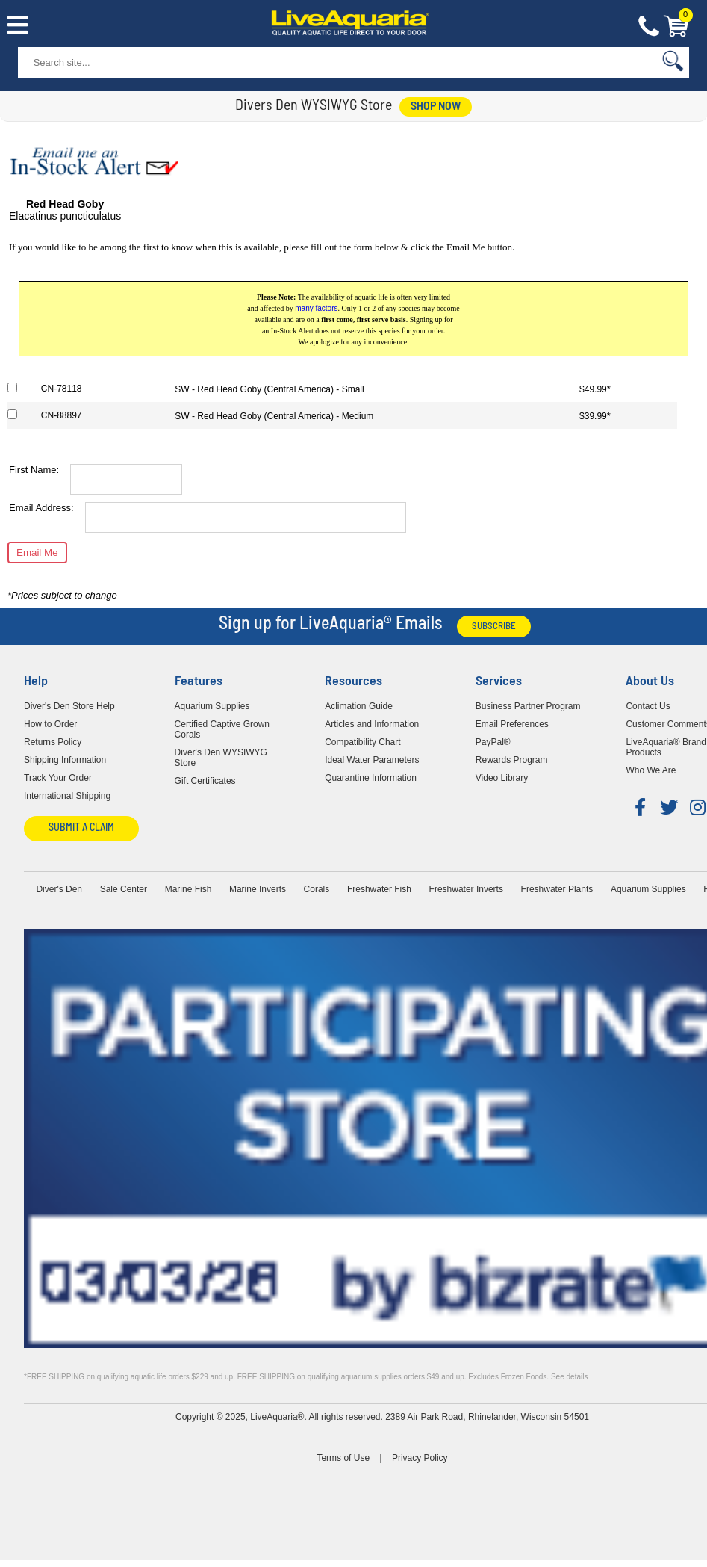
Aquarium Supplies (212, 706)
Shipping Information (65, 760)
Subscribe (494, 626)
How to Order (50, 724)
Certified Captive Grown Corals (222, 729)
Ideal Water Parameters (372, 760)
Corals (317, 889)
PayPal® (493, 742)
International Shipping (67, 796)
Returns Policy (52, 742)
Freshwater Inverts (466, 889)
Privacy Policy (420, 1458)
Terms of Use (343, 1458)
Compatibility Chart (362, 742)
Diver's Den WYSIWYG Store (221, 757)
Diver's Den (59, 889)
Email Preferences (512, 724)
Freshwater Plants (557, 889)
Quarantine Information (371, 778)
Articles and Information (372, 724)
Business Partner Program (528, 706)
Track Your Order (58, 778)
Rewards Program (512, 760)
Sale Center (123, 889)
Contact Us (649, 27)
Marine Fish (188, 889)
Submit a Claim (81, 828)
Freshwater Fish (379, 889)
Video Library (502, 778)
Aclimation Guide (359, 706)
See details (569, 1377)
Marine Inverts (257, 889)
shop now (436, 107)
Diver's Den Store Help (69, 706)
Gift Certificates (205, 781)
